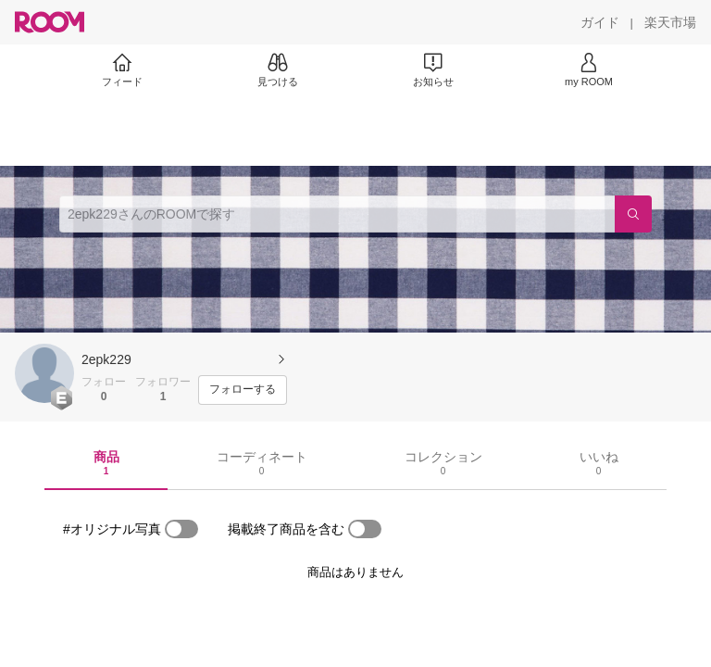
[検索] (633, 214)
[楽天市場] (670, 22)
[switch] (181, 529)
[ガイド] (599, 22)
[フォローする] (242, 390)
